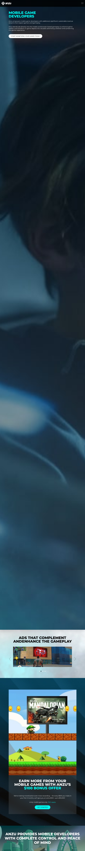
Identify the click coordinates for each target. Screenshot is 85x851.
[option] (42, 656)
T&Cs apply (51, 802)
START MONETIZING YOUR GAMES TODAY (25, 36)
